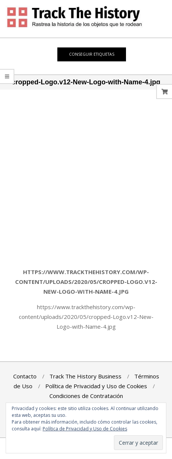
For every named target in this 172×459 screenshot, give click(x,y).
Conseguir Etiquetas (91, 54)
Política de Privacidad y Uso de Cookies (85, 428)
